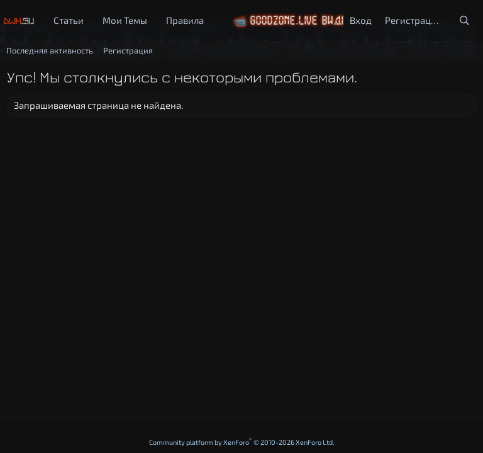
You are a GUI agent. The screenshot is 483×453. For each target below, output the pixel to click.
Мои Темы (125, 20)
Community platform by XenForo (242, 442)
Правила (185, 20)
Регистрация (128, 50)
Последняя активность (49, 50)
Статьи (68, 20)
